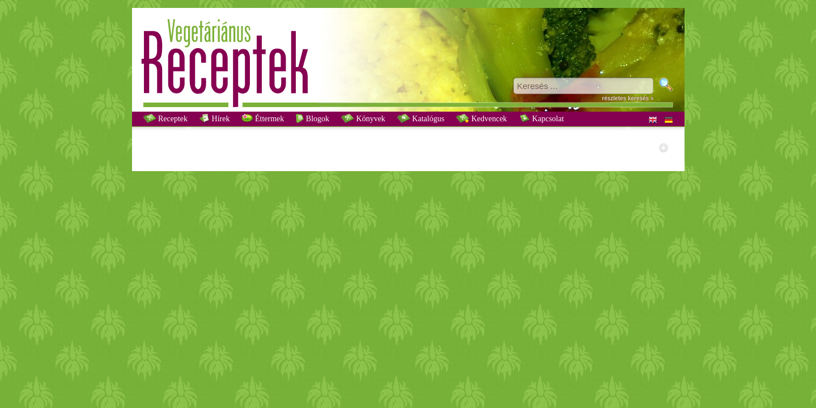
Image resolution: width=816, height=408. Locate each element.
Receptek (165, 118)
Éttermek (262, 118)
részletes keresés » (627, 98)
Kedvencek (481, 118)
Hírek (214, 118)
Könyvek (363, 118)
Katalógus (420, 118)
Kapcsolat (541, 118)
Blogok (312, 118)
